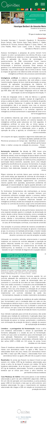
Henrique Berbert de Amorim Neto (30, 26)
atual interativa (23, 422)
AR (35, 9)
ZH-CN (39, 9)
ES (22, 9)
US (26, 9)
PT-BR (18, 9)
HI (43, 9)
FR (30, 9)
